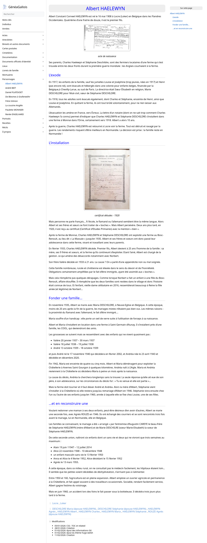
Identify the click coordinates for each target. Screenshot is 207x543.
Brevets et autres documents (16, 44)
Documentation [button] (9, 57)
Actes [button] (4, 35)
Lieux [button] (4, 66)
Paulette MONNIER (14, 109)
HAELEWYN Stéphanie (134, 511)
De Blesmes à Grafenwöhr (17, 96)
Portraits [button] (6, 118)
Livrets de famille (10, 70)
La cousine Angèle (14, 105)
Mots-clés (6, 19)
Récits (5, 127)
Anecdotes (7, 39)
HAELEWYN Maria (111, 511)
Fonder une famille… (181, 24)
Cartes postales (9, 48)
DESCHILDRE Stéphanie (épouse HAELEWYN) (122, 508)
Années (5, 28)
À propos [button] (6, 131)
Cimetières (7, 52)
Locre (55, 503)
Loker (63, 503)
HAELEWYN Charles (89, 511)
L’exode (176, 17)
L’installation (178, 21)
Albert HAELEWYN (13, 83)
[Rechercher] (23, 14)
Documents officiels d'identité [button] (16, 61)
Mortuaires (7, 74)
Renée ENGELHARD (14, 114)
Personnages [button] (8, 79)
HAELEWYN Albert (67, 511)
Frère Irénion (11, 101)
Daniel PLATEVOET (14, 92)
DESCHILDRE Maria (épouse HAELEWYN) (74, 508)
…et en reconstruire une (182, 28)
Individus (6, 24)
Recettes (6, 123)
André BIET (10, 88)
